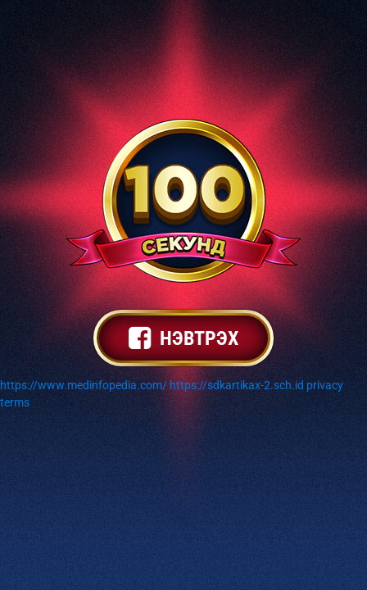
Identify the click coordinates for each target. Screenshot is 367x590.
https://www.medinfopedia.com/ (83, 385)
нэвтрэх (183, 338)
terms (14, 402)
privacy (324, 385)
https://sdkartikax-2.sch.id (237, 385)
